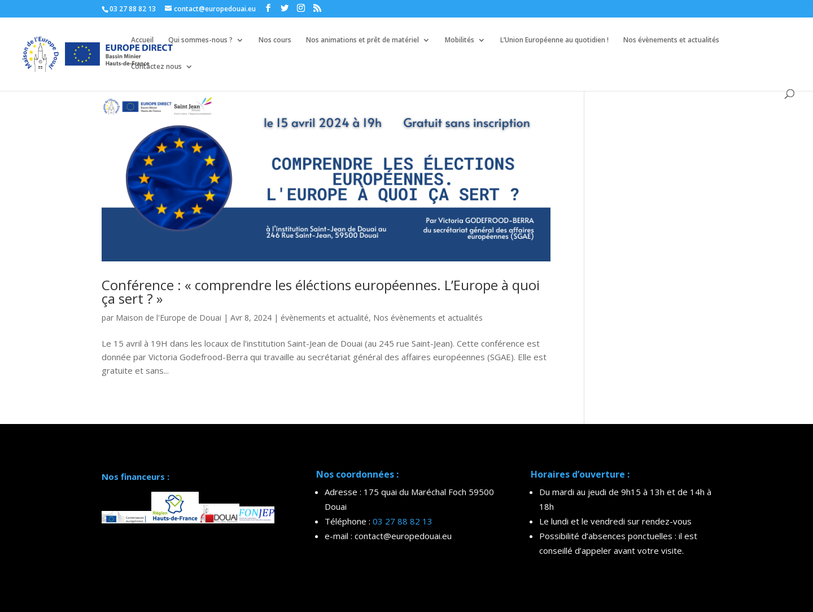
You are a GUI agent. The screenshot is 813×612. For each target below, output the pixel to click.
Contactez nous (156, 67)
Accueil (142, 40)
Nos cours (275, 40)
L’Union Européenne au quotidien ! (554, 40)
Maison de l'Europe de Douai (168, 317)
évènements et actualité (325, 317)
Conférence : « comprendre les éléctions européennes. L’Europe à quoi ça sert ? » (321, 292)
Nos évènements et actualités (671, 40)
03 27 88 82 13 (402, 521)
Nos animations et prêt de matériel (362, 40)
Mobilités (459, 40)
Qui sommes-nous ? (200, 40)
